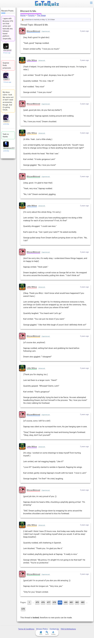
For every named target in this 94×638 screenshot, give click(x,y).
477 (48, 602)
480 (65, 602)
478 (54, 602)
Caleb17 (6, 79)
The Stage (41, 15)
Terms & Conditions (26, 629)
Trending (53, 633)
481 (71, 602)
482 (77, 602)
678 (23, 609)
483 (82, 602)
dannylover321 (9, 148)
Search (47, 633)
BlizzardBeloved (33, 31)
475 (37, 602)
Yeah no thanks (6, 135)
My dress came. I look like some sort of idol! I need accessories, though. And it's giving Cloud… (8, 101)
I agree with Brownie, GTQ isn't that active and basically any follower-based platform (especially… (8, 28)
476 (43, 602)
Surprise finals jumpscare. (7, 65)
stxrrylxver (7, 50)
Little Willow (32, 60)
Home (23, 15)
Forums (31, 15)
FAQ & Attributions (68, 629)
